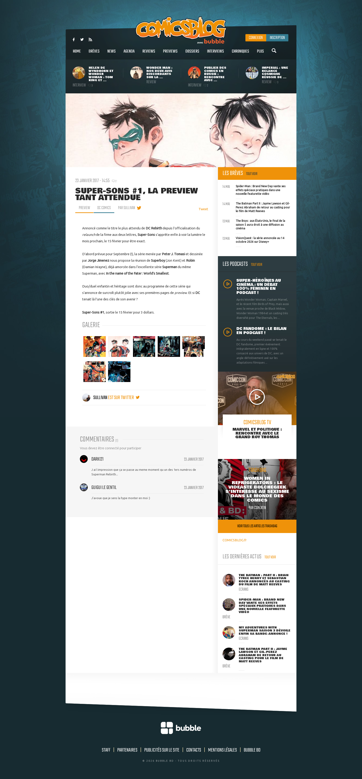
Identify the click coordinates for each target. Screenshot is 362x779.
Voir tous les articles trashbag (257, 526)
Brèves (94, 54)
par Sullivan (126, 208)
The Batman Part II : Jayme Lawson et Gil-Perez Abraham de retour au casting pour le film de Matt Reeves (256, 207)
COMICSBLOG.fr (235, 540)
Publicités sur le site (161, 750)
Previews (170, 54)
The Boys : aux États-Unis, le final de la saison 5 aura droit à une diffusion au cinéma (254, 224)
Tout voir (251, 174)
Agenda (129, 54)
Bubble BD (252, 750)
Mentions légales (222, 750)
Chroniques (240, 54)
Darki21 (97, 459)
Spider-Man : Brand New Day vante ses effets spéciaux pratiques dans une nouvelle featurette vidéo (254, 189)
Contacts (193, 750)
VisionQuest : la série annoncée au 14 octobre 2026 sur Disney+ (253, 239)
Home (77, 54)
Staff (106, 750)
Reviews (149, 54)
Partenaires (127, 750)
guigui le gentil (104, 487)
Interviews (215, 54)
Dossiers (192, 54)
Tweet (203, 209)
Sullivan (95, 398)
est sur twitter (124, 398)
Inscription (277, 38)
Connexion (256, 38)
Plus (260, 54)
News (111, 54)
